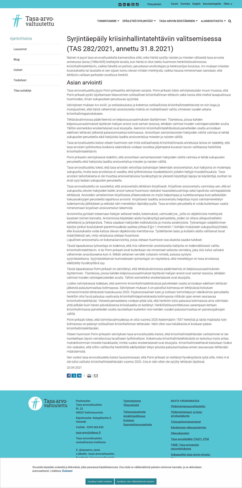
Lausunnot (20, 49)
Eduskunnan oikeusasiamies (188, 427)
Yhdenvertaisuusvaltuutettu (188, 406)
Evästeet (67, 471)
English (196, 3)
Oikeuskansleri (180, 433)
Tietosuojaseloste (134, 411)
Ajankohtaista (21, 38)
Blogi (17, 59)
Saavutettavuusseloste (137, 424)
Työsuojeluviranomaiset (186, 421)
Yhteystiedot (154, 4)
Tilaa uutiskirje (22, 90)
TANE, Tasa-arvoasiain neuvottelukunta (185, 446)
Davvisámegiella (212, 3)
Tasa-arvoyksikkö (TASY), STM (190, 439)
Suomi (174, 3)
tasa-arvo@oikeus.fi (88, 432)
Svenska (185, 3)
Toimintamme (132, 400)
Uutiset (18, 69)
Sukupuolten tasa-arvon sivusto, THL (191, 456)
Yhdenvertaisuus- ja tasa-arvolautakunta (186, 413)
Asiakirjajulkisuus (134, 416)
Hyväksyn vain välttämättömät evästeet (135, 481)
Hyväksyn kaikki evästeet (100, 481)
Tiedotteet (20, 80)
